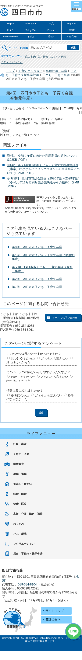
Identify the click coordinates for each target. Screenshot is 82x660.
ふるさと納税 (58, 56)
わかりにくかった (18, 380)
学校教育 (18, 464)
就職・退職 (20, 473)
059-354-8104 (27, 584)
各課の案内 (53, 619)
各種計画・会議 (56, 71)
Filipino (51, 30)
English (10, 23)
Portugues (30, 23)
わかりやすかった (23, 376)
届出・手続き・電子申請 (27, 553)
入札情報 (43, 56)
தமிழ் (31, 36)
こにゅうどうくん (12, 62)
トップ (10, 71)
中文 (51, 23)
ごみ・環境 (20, 533)
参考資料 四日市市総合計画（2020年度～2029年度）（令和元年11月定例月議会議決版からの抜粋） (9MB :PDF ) (44, 182)
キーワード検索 (15, 45)
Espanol (71, 23)
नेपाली (71, 30)
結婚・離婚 (20, 493)
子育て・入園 (21, 454)
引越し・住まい (22, 483)
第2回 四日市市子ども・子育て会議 (37, 279)
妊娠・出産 (20, 444)
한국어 (10, 30)
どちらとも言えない (54, 358)
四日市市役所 (22, 11)
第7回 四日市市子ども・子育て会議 (37, 287)
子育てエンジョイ (30, 71)
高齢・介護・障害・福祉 (27, 513)
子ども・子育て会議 (56, 75)
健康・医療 (20, 503)
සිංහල (51, 36)
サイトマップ (54, 610)
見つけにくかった (18, 362)
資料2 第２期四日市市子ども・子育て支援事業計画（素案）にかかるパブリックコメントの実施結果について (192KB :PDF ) (43, 169)
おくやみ (18, 523)
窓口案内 (30, 56)
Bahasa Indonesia (10, 36)
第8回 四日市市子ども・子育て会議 (37, 247)
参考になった (20, 395)
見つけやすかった (23, 358)
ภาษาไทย (72, 36)
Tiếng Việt (31, 30)
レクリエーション (23, 543)
